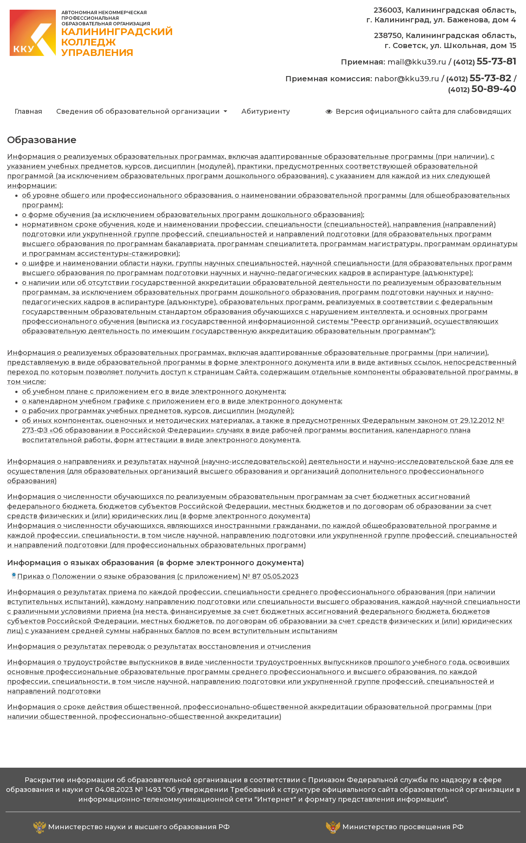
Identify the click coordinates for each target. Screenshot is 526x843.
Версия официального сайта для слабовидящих (417, 111)
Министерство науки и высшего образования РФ (139, 827)
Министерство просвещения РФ (403, 827)
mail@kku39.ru (416, 61)
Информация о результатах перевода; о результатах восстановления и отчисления (159, 646)
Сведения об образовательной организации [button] (139, 111)
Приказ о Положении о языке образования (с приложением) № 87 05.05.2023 (155, 576)
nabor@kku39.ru (406, 78)
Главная (30, 111)
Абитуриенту (265, 111)
